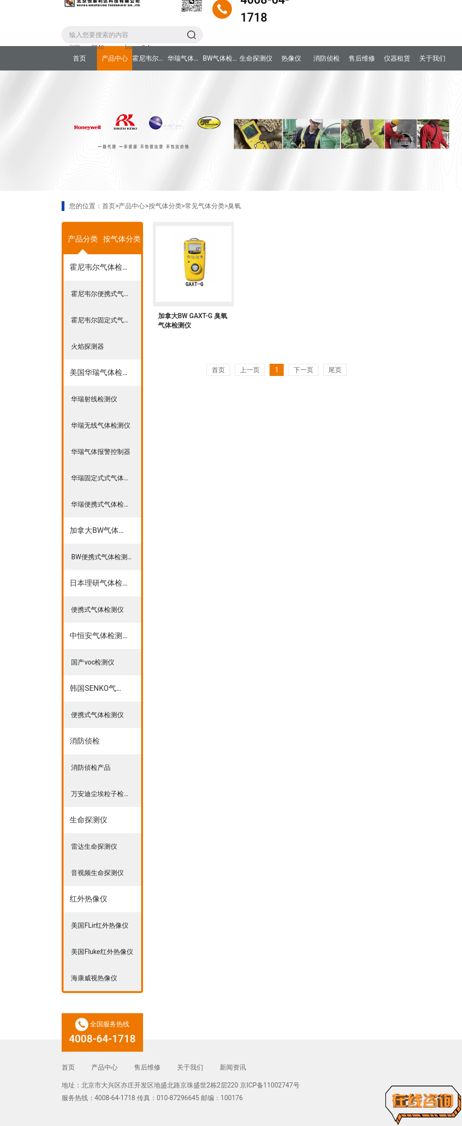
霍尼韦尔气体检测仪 (149, 58)
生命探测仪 (255, 58)
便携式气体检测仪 (97, 609)
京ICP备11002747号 (270, 1085)
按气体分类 (165, 206)
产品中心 (115, 58)
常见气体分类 (204, 206)
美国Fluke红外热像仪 (102, 951)
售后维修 (362, 58)
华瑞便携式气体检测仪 (104, 504)
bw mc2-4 (137, 47)
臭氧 (234, 206)
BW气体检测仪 (220, 58)
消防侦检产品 (91, 767)
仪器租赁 (397, 58)
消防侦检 (326, 58)
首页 (79, 58)
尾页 (335, 370)
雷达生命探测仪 (94, 846)
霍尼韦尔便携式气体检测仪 (106, 293)
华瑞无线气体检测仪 (100, 425)
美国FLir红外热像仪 (99, 925)
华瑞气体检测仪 (185, 58)
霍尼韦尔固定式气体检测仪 (106, 320)
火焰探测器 (87, 346)
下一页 (303, 370)
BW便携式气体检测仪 (102, 557)
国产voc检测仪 (92, 662)
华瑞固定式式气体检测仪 (106, 478)
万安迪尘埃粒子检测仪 (104, 794)
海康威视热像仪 (94, 978)
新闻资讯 (233, 1067)
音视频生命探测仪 (97, 872)
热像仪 (291, 58)
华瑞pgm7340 (86, 47)
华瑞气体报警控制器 (100, 451)
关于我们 (432, 58)
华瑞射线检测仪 (94, 399)
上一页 (250, 370)
